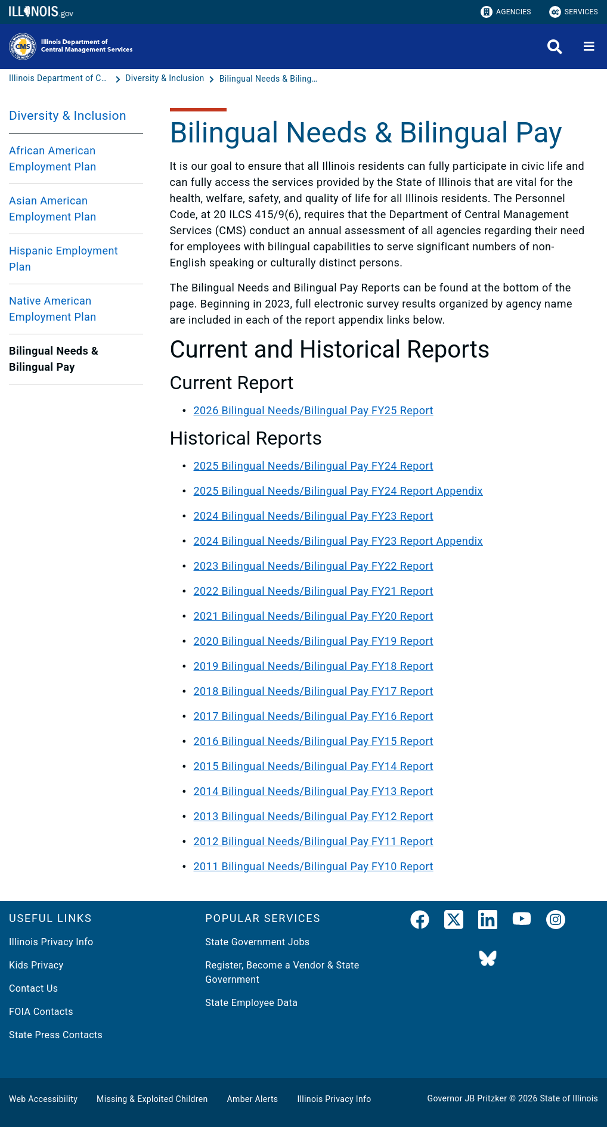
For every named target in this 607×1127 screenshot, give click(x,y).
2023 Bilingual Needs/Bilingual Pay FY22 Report (313, 566)
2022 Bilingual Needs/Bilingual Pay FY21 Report (313, 591)
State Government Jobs (257, 942)
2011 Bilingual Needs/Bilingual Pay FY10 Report (313, 866)
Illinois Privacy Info (51, 942)
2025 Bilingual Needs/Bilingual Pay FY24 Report (313, 466)
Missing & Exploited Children (152, 1099)
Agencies (506, 12)
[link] (419, 922)
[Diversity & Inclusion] (165, 78)
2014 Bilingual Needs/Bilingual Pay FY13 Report (313, 791)
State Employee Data (251, 1002)
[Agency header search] (554, 46)
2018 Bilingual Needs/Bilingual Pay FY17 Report (313, 691)
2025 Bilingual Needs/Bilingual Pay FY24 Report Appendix (338, 491)
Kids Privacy (36, 965)
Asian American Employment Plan (53, 208)
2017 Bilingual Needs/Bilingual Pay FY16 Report (313, 716)
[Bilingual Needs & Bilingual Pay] (270, 78)
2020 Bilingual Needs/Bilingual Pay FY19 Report (313, 641)
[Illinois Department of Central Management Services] (61, 78)
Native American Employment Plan (53, 308)
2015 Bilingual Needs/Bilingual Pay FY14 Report (313, 766)
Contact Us (33, 988)
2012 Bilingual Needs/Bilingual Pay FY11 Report (313, 841)
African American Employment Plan (53, 158)
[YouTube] (521, 922)
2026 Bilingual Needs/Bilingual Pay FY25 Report (313, 410)
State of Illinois (569, 1098)
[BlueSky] (487, 959)
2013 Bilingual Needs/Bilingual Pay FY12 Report (313, 816)
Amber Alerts (252, 1099)
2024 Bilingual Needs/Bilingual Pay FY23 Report (313, 516)
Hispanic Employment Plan (63, 258)
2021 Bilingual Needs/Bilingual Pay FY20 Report (313, 616)
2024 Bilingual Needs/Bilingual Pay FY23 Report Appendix (338, 541)
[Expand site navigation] (589, 46)
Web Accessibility (43, 1099)
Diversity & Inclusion (67, 115)
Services (573, 12)
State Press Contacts (56, 1035)
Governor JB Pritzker (467, 1098)
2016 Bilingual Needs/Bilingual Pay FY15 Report (313, 741)
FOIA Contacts (41, 1011)
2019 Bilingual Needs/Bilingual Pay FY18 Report (313, 666)
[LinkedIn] (487, 922)
